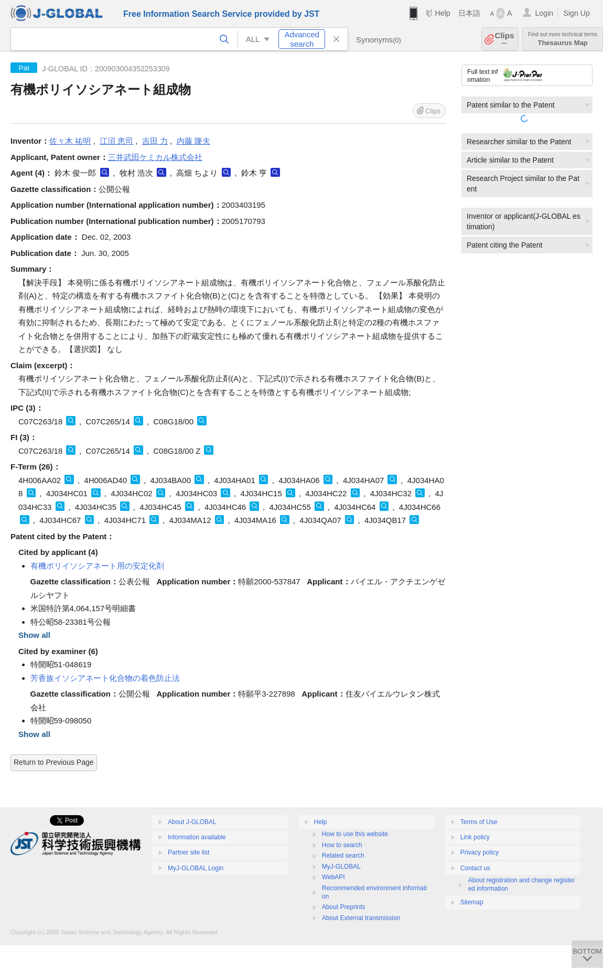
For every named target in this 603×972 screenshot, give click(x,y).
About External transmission (361, 918)
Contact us (475, 868)
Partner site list (188, 852)
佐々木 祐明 (70, 140)
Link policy (475, 837)
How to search (342, 845)
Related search (343, 855)
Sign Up (576, 13)
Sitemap (471, 902)
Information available (197, 837)
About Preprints (343, 907)
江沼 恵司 (116, 140)
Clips (504, 39)
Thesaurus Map (562, 39)
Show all (34, 635)
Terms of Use (479, 822)
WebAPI (333, 877)
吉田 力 (155, 140)
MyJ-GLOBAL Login (195, 868)
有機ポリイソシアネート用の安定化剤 (97, 565)
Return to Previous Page (54, 762)
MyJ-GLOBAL (341, 866)
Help (442, 13)
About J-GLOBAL (192, 822)
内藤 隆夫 (193, 140)
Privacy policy (479, 852)
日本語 (469, 13)
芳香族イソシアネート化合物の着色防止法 (105, 678)
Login (544, 13)
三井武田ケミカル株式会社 (155, 157)
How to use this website (355, 834)
